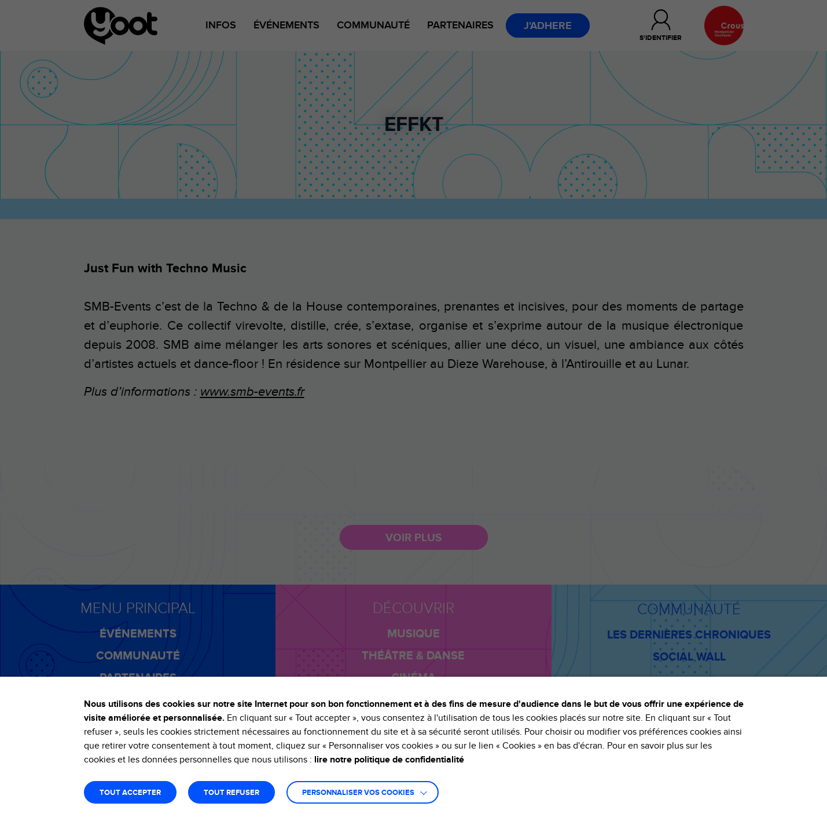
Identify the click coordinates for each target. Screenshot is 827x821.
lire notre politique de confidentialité (389, 759)
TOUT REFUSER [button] (231, 793)
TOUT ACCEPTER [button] (130, 793)
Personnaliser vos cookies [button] (358, 793)
